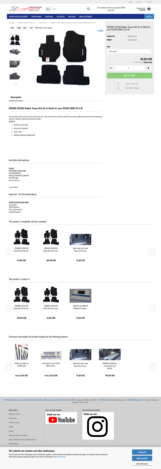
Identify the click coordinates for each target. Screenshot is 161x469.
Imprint (11, 426)
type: (108, 46)
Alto (24, 400)
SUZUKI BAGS (49, 16)
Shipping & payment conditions (18, 435)
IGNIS (45, 400)
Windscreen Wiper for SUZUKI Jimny (22, 364)
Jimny (49, 400)
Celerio (33, 400)
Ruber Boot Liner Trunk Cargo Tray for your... (80, 249)
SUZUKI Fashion (103, 400)
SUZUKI (100, 30)
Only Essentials (142, 458)
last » (32, 27)
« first (12, 27)
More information (142, 463)
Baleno (28, 400)
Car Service (61, 16)
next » (25, 27)
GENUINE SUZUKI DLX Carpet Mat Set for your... (51, 249)
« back (18, 27)
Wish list (148, 2)
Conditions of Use (14, 422)
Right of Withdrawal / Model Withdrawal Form (22, 439)
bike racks (71, 16)
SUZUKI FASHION (36, 16)
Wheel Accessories (85, 16)
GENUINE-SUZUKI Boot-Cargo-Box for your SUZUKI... (110, 366)
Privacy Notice (61, 456)
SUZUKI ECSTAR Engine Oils (135, 400)
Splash (54, 400)
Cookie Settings (13, 443)
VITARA (72, 400)
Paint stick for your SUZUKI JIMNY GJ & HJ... (51, 364)
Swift (57, 400)
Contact (11, 431)
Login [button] (138, 2)
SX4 (61, 400)
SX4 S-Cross (66, 400)
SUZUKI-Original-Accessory (13, 400)
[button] (130, 2)
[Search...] (48, 9)
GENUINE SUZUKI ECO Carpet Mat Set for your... (22, 249)
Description (16, 97)
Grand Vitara (39, 400)
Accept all (142, 452)
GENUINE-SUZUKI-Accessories (18, 16)
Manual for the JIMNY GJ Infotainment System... (80, 307)
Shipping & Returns (15, 414)
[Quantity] (129, 68)
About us (149, 16)
